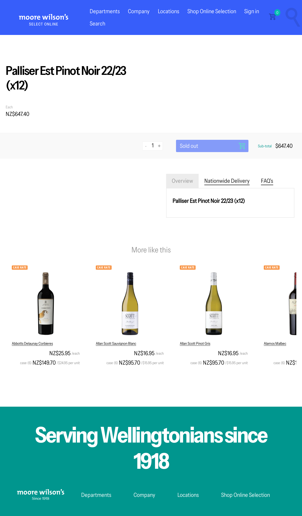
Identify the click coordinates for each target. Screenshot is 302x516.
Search (97, 23)
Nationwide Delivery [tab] (227, 180)
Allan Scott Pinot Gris (195, 343)
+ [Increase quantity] (159, 146)
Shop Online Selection (211, 11)
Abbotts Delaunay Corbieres (32, 343)
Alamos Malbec (275, 343)
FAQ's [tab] (267, 180)
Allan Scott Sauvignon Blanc (116, 343)
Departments (105, 11)
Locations (168, 11)
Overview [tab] (182, 180)
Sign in (251, 11)
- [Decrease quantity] (146, 146)
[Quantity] (152, 145)
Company (139, 11)
